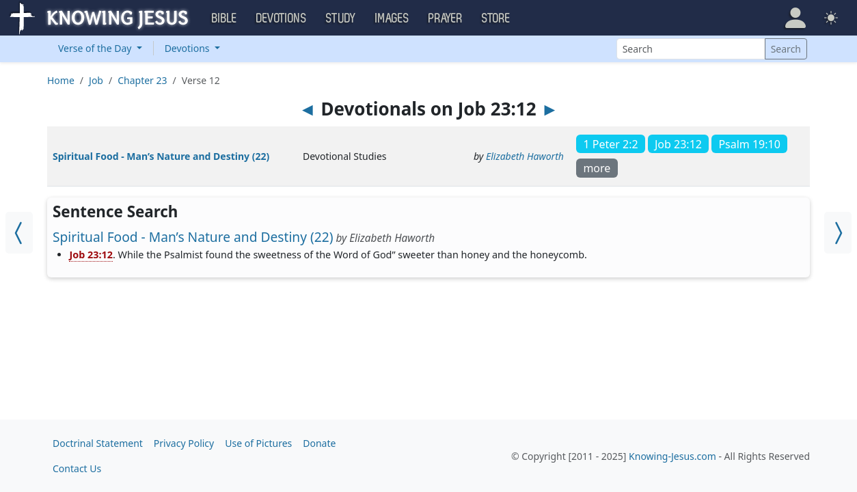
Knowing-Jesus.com (672, 456)
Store (496, 18)
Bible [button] (224, 18)
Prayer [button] (445, 18)
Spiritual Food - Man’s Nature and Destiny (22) (161, 156)
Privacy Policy (184, 443)
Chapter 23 (142, 80)
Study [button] (341, 18)
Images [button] (392, 18)
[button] (795, 18)
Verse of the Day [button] (96, 48)
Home (60, 80)
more (596, 168)
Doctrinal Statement (98, 443)
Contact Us (77, 468)
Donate (319, 443)
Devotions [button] (281, 18)
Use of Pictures (258, 443)
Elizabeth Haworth (525, 156)
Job (96, 80)
